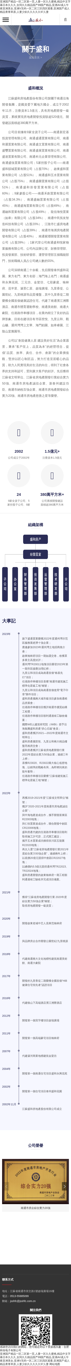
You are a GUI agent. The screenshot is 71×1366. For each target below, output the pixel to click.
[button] (64, 1186)
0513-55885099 (19, 1334)
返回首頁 (34, 57)
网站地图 (54, 1364)
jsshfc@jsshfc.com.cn (23, 1339)
